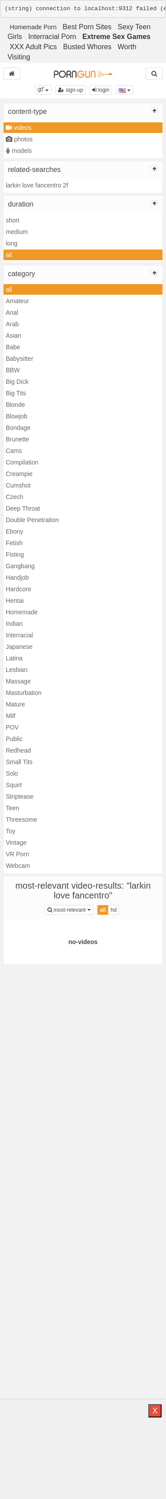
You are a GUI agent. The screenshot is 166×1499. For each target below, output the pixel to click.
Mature (15, 704)
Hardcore (18, 589)
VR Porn (17, 854)
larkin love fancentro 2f (37, 185)
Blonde (15, 404)
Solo (12, 773)
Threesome (21, 819)
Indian (14, 623)
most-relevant (70, 909)
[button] (43, 90)
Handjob (17, 577)
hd (113, 910)
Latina (14, 658)
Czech (14, 496)
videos (18, 127)
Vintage (16, 842)
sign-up (70, 90)
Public (14, 738)
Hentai (14, 600)
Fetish (14, 543)
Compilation (22, 462)
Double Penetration (32, 519)
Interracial (19, 635)
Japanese (19, 646)
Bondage (18, 427)
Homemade (22, 612)
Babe (13, 347)
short (12, 220)
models (19, 150)
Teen (12, 808)
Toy (10, 831)
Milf (10, 715)
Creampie (19, 473)
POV (12, 727)
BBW (13, 370)
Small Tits (19, 761)
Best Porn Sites (87, 27)
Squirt (14, 785)
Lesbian (16, 669)
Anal (12, 312)
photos (19, 139)
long (11, 243)
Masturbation (24, 692)
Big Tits (16, 393)
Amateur (17, 300)
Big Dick (17, 381)
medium (17, 231)
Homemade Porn (33, 27)
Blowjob (16, 416)
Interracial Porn (52, 36)
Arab (12, 324)
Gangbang (20, 566)
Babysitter (19, 358)
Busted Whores (87, 47)
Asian (13, 335)
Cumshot (18, 485)
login (100, 90)
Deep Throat (23, 508)
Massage (18, 681)
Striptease (20, 796)
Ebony (14, 531)
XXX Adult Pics (33, 47)
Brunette (17, 439)
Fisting (15, 554)
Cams (14, 450)
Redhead (18, 750)
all (9, 254)
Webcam (18, 865)
